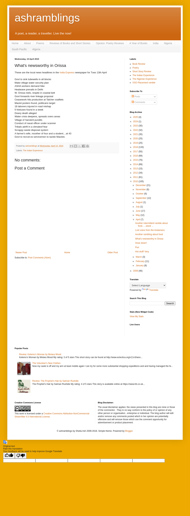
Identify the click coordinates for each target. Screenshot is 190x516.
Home (15, 43)
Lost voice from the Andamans (150, 230)
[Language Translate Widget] (148, 285)
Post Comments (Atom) (39, 257)
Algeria (36, 49)
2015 (136, 160)
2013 (136, 168)
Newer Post (21, 252)
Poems (40, 43)
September (141, 198)
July (138, 206)
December (141, 185)
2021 (136, 134)
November (141, 189)
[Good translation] (9, 456)
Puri (137, 247)
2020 (136, 138)
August (139, 202)
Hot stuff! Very (142, 251)
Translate (150, 290)
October (140, 193)
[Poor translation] (20, 456)
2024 (136, 121)
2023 (136, 125)
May (138, 215)
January (140, 265)
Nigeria (168, 43)
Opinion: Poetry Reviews (110, 43)
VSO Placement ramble (143, 82)
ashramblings (47, 18)
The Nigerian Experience (144, 79)
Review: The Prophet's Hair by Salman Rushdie (55, 381)
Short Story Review (141, 71)
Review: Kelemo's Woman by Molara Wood (40, 354)
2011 (136, 177)
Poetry (135, 68)
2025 (136, 117)
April (138, 219)
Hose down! (141, 243)
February (140, 261)
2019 (136, 143)
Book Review (138, 64)
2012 (136, 173)
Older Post (112, 252)
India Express (67, 72)
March (139, 257)
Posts (136, 96)
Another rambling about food (149, 234)
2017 (136, 151)
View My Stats (137, 316)
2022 (136, 130)
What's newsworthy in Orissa (149, 238)
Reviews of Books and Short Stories (70, 43)
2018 (136, 147)
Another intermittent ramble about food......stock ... (151, 224)
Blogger (129, 431)
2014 (136, 164)
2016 (136, 155)
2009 (136, 271)
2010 (136, 181)
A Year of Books (138, 43)
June (138, 211)
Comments (138, 102)
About (27, 43)
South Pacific (19, 49)
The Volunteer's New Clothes (46, 363)
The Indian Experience (33, 150)
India (155, 43)
